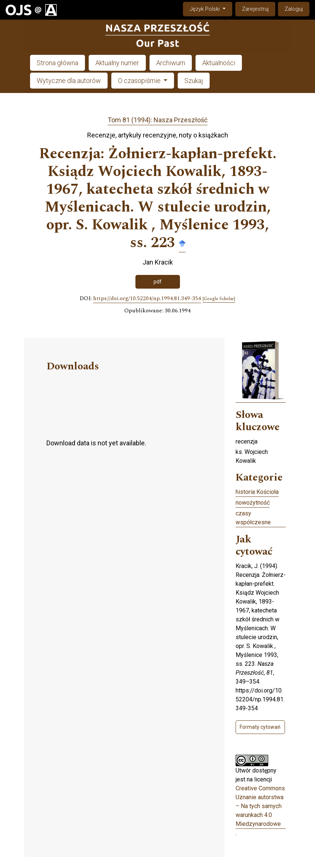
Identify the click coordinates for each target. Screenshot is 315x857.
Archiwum (170, 63)
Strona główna (57, 63)
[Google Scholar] (219, 299)
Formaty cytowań (260, 727)
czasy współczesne (253, 518)
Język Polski (210, 8)
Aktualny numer (117, 63)
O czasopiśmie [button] (140, 80)
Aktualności (218, 63)
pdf (158, 282)
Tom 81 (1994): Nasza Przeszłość (157, 120)
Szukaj (193, 80)
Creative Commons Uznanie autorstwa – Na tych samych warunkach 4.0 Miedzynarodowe (260, 806)
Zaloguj (294, 9)
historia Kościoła (257, 491)
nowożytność (253, 502)
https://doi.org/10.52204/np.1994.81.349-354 (147, 299)
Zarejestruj (255, 9)
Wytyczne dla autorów (69, 80)
